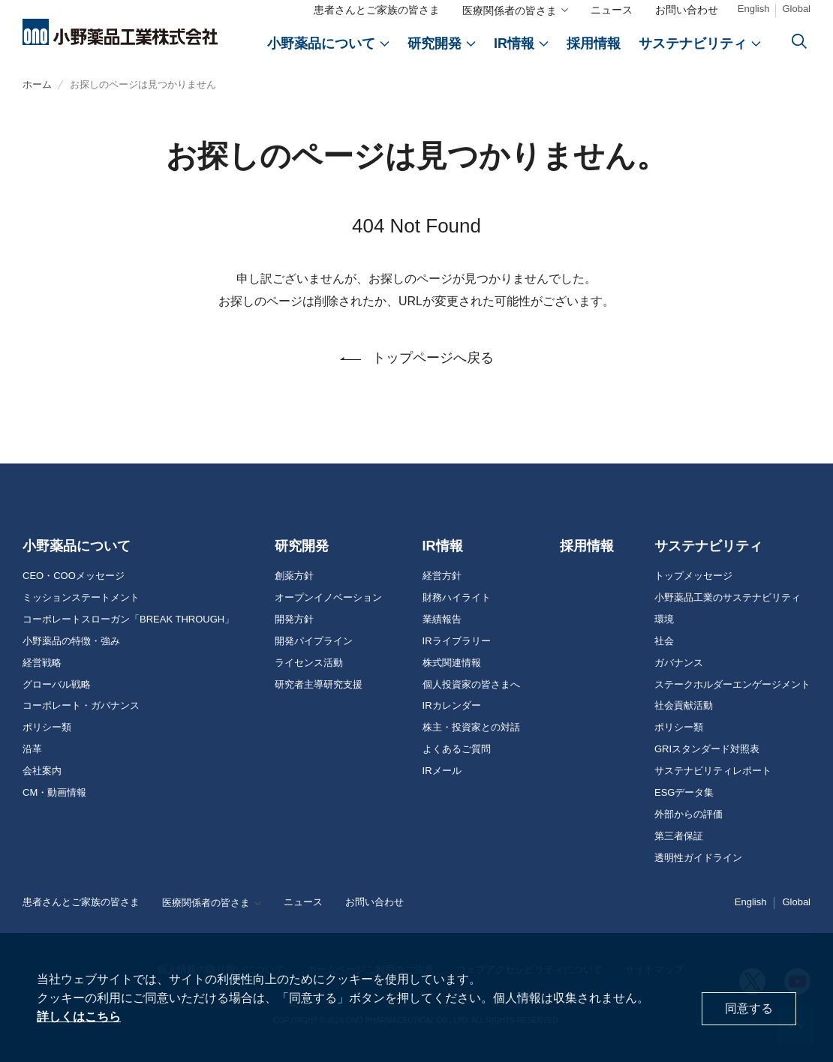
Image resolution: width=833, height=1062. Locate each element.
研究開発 (302, 546)
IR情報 (443, 546)
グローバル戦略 (57, 685)
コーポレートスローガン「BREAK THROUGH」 (128, 619)
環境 (664, 619)
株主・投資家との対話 (471, 727)
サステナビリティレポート (712, 771)
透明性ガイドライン (698, 858)
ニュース (612, 10)
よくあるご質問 (457, 749)
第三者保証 (678, 836)
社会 (664, 641)
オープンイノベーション (328, 597)
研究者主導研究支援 (318, 685)
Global (796, 8)
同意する (749, 1008)
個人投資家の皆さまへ (471, 685)
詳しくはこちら (79, 1016)
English (754, 8)
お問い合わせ (686, 10)
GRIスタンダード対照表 (706, 749)
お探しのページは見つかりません (143, 84)
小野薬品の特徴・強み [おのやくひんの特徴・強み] (71, 641)
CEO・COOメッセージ (74, 576)
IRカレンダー (452, 705)
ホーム (37, 84)
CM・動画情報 (54, 793)
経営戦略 (42, 663)
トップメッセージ (693, 576)
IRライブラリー (457, 641)
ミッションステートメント (81, 597)
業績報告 (442, 619)
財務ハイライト (457, 597)
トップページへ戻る (433, 357)
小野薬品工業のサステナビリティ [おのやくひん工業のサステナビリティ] (727, 597)
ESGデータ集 (684, 793)
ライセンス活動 (309, 663)
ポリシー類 (47, 727)
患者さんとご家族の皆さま (377, 10)
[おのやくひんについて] (328, 43)
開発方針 (294, 619)
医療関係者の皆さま (509, 10)
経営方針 (442, 576)
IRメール (442, 771)
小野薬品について (77, 546)
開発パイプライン (314, 641)
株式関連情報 (452, 663)
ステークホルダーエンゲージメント (732, 685)
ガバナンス (678, 663)
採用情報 (587, 546)
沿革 (32, 749)
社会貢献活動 (683, 705)
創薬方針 (294, 576)
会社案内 (42, 771)
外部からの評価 (688, 814)
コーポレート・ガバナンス (81, 705)
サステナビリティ (708, 546)
